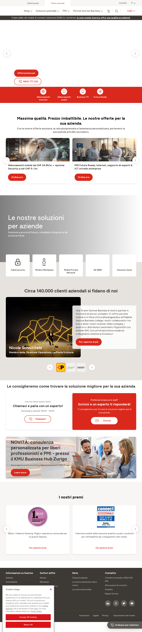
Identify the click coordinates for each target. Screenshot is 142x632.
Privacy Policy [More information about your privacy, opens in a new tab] (36, 624)
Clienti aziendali (57, 3)
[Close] (51, 602)
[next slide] (135, 53)
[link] (103, 17)
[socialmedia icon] (108, 603)
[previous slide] (7, 53)
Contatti (123, 3)
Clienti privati (33, 3)
